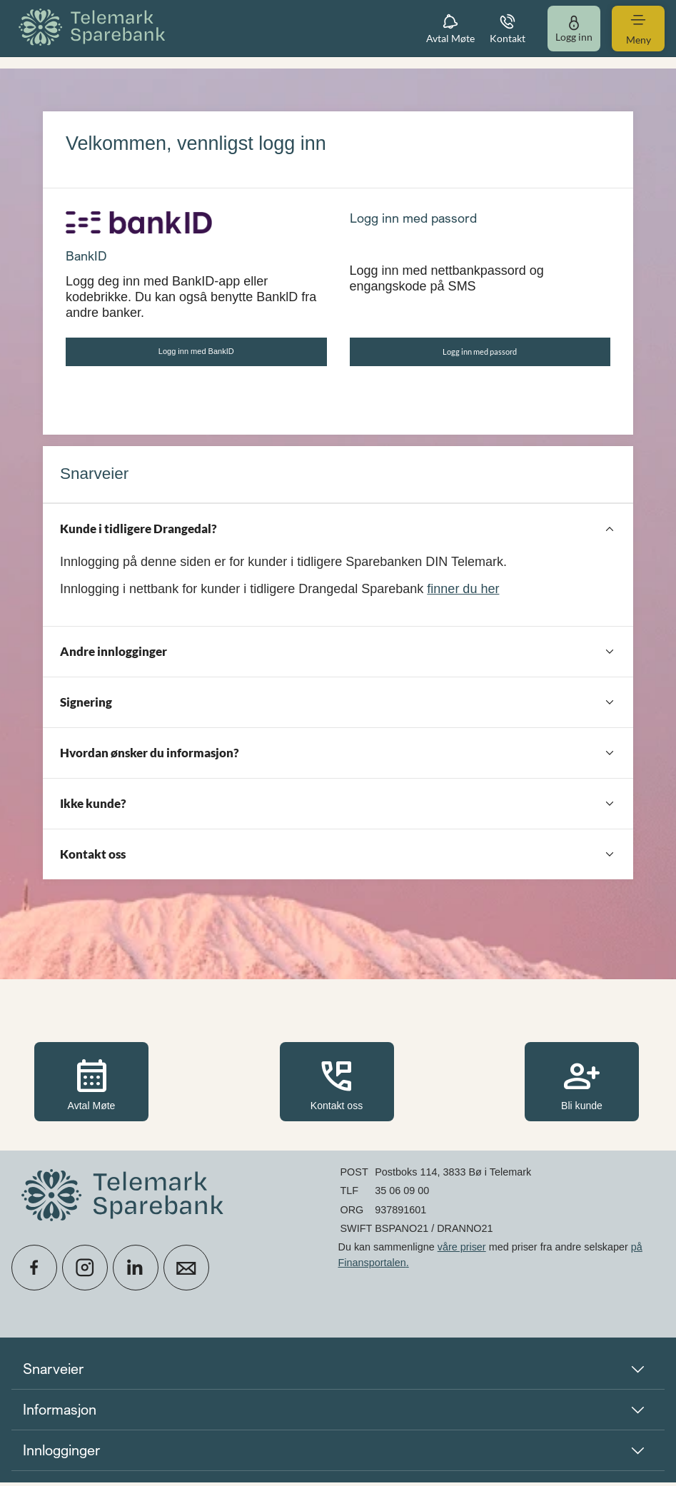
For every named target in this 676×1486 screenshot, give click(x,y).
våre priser (462, 1250)
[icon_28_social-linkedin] (135, 1271)
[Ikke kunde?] (338, 807)
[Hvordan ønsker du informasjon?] (338, 757)
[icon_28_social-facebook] (34, 1271)
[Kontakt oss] (338, 858)
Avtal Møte (91, 1087)
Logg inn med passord (480, 353)
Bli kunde (581, 1087)
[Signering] (338, 706)
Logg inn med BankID (196, 353)
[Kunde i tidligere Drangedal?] (338, 532)
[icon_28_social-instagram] (85, 1271)
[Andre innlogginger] (338, 655)
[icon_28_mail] (186, 1271)
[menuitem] (94, 28)
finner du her (463, 593)
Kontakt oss (336, 1087)
